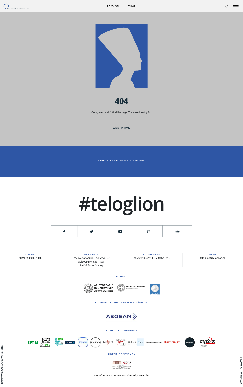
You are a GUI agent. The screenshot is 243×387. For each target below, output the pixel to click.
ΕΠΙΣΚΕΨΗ (113, 6)
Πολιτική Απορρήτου (103, 375)
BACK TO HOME (121, 127)
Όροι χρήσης (120, 375)
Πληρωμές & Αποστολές (138, 375)
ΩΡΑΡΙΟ (30, 254)
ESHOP (132, 6)
